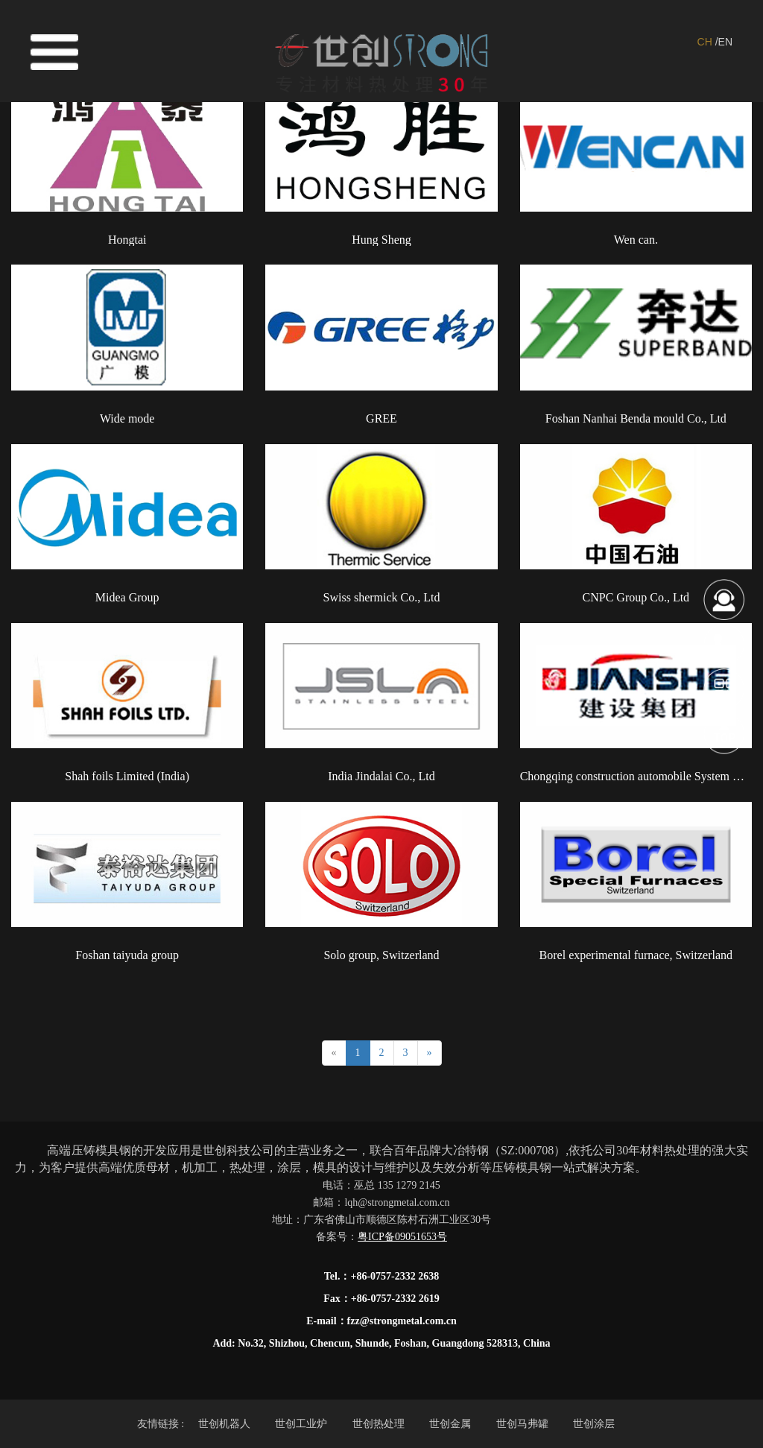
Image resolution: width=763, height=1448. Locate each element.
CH (704, 42)
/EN (723, 42)
